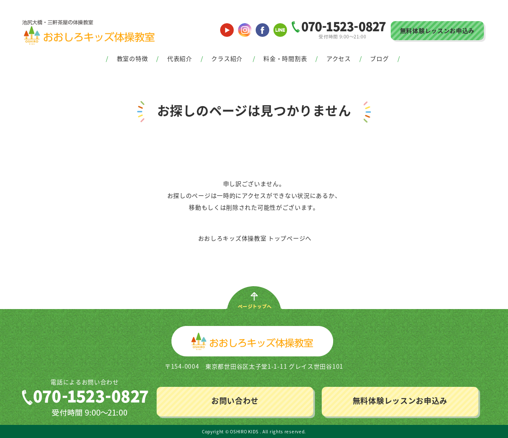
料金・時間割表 (285, 58)
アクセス (338, 58)
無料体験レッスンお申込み (437, 30)
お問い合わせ (235, 400)
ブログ (379, 58)
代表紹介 (179, 58)
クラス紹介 (227, 58)
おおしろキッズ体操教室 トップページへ (255, 238)
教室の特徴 (132, 58)
